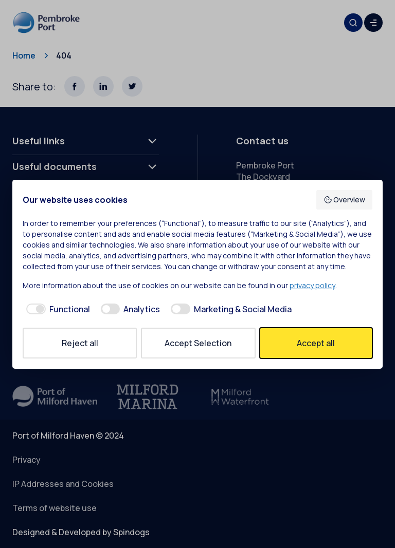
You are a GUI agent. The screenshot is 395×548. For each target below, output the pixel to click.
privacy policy (312, 285)
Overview (345, 199)
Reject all (80, 343)
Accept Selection (198, 343)
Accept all (316, 343)
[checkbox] (56, 309)
